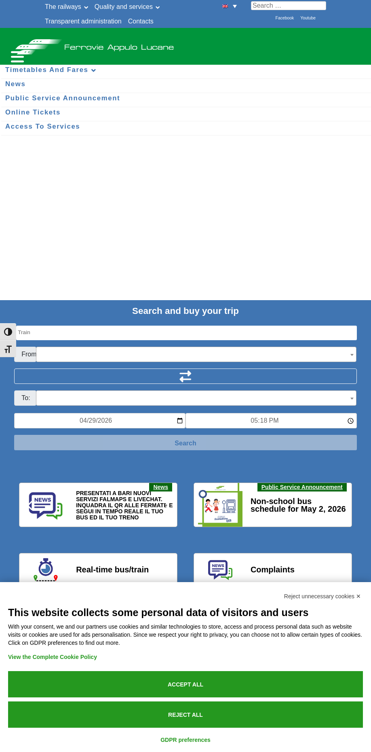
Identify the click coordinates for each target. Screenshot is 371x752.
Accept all (185, 684)
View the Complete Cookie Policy (52, 657)
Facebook (285, 18)
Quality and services (124, 6)
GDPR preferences (185, 740)
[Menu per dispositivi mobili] (16, 55)
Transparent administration (83, 21)
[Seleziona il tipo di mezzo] (186, 333)
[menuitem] (229, 6)
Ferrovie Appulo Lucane (185, 44)
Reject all (185, 715)
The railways (63, 6)
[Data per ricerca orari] (100, 420)
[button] (30, 505)
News (160, 487)
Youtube (308, 18)
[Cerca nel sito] (288, 5)
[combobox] (196, 354)
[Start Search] (185, 442)
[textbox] (196, 354)
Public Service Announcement (302, 487)
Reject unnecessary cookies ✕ (322, 596)
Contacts (141, 21)
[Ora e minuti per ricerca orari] (271, 420)
